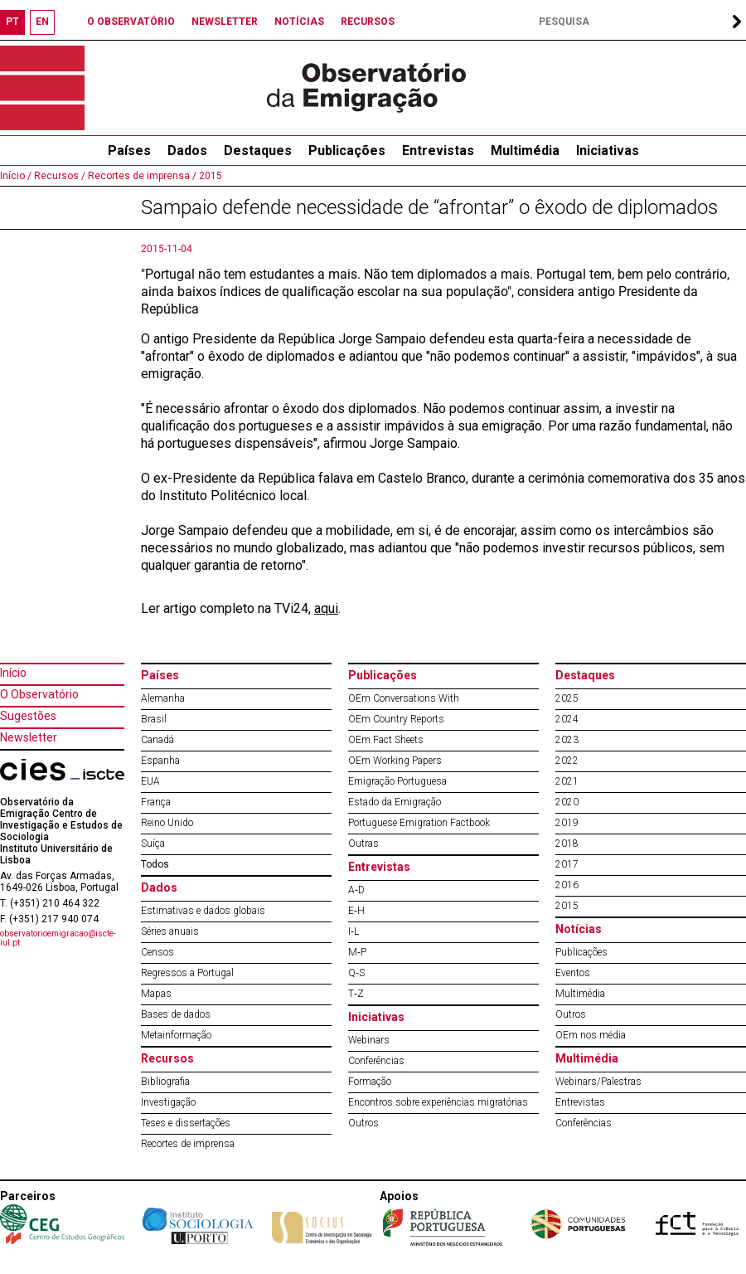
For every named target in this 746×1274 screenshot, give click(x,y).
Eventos (572, 973)
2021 (567, 781)
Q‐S (356, 973)
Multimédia (525, 150)
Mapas (156, 993)
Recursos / (58, 176)
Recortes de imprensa (188, 1144)
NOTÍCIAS (299, 21)
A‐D (356, 890)
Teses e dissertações (185, 1123)
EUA (150, 781)
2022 (567, 760)
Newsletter (28, 737)
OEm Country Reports (396, 719)
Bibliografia (165, 1081)
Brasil (154, 719)
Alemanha (163, 698)
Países (160, 675)
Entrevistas (438, 150)
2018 (567, 843)
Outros (363, 1123)
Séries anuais (170, 931)
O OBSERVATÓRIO (131, 21)
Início (13, 672)
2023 (567, 740)
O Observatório (39, 694)
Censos (157, 952)
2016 (567, 885)
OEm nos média (590, 1035)
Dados (187, 150)
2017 (567, 864)
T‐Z (356, 993)
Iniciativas (607, 150)
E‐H (356, 911)
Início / (15, 176)
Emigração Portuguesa (397, 781)
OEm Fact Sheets (386, 740)
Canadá (157, 740)
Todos (155, 864)
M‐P (357, 952)
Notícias (578, 929)
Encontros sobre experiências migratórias (438, 1102)
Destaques (258, 150)
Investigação (168, 1102)
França (156, 802)
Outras (363, 843)
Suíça (153, 843)
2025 (567, 698)
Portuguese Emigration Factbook (419, 823)
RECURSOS (368, 21)
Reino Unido (167, 823)
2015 (209, 176)
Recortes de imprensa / (140, 176)
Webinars (369, 1040)
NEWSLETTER (224, 21)
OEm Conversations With (403, 698)
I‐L (353, 931)
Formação (369, 1081)
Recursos (167, 1058)
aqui (326, 608)
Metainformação (176, 1035)
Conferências (376, 1061)
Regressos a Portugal (187, 973)
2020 (567, 802)
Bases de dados (176, 1014)
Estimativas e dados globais (203, 911)
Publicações (346, 150)
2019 (567, 823)
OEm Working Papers (395, 760)
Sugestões (28, 715)
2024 (567, 719)
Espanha (160, 760)
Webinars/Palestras (598, 1081)
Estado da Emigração (394, 802)
